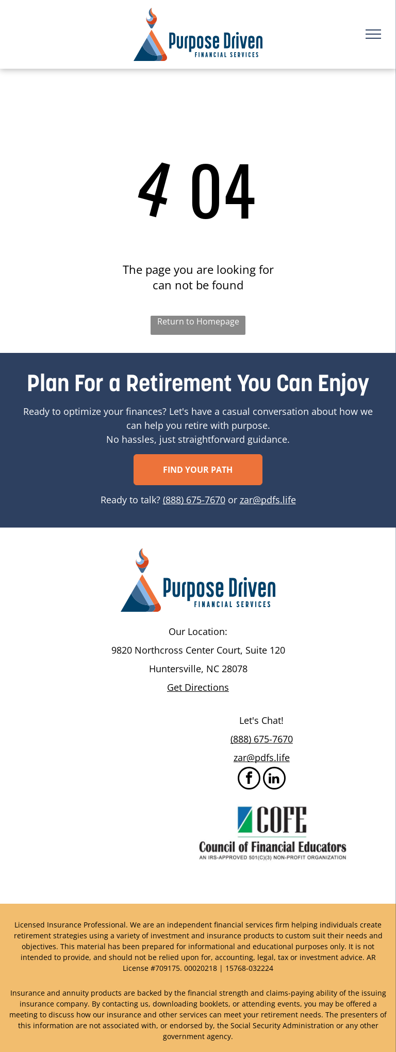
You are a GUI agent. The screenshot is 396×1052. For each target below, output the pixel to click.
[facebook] (249, 779)
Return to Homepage (198, 321)
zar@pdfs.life (268, 499)
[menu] (373, 34)
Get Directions (198, 687)
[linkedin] (274, 779)
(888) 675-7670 (194, 499)
